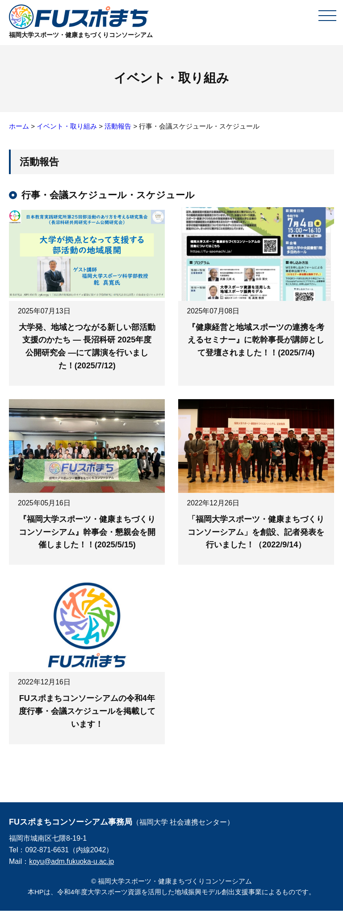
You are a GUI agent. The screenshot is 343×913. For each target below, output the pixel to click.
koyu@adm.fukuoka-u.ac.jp (72, 863)
